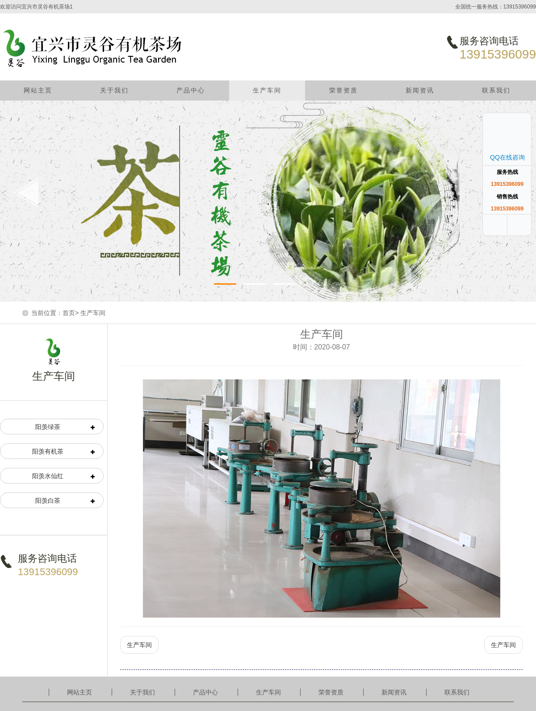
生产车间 (267, 90)
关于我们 (114, 90)
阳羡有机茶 (47, 451)
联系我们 (496, 90)
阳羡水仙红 (47, 476)
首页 (69, 312)
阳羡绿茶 (47, 426)
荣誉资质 (343, 90)
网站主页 (38, 90)
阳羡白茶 (47, 500)
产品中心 (190, 90)
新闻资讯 (420, 90)
